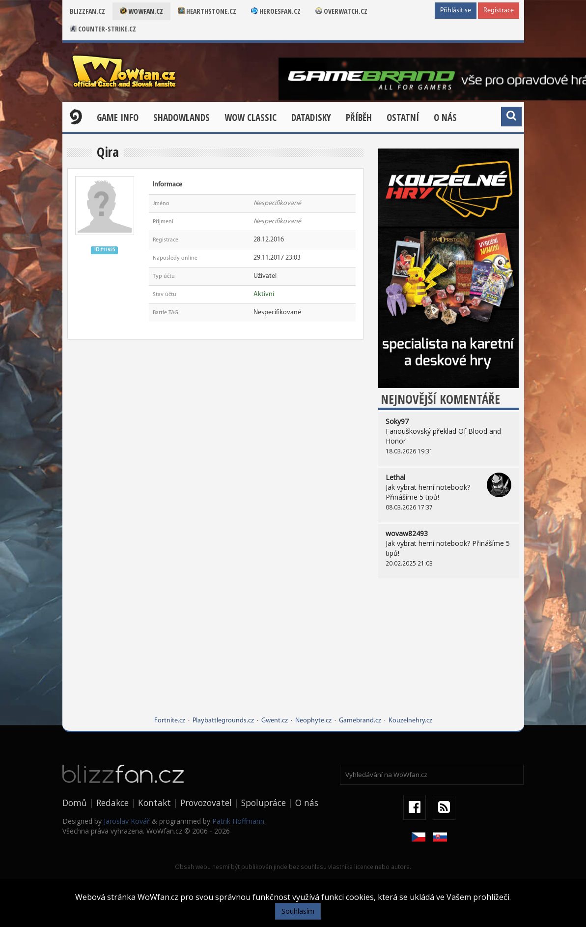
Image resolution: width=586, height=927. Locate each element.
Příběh (359, 117)
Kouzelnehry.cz (410, 720)
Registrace (498, 10)
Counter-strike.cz (103, 28)
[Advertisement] (448, 654)
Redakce (112, 802)
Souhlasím (297, 911)
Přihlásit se (455, 10)
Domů (74, 802)
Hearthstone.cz (207, 11)
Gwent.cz (274, 720)
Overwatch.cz (341, 11)
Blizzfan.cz (87, 11)
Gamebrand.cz (360, 720)
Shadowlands (181, 117)
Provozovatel (206, 802)
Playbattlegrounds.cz (223, 720)
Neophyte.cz (313, 720)
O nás (445, 117)
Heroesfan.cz (276, 11)
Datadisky (311, 117)
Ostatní (403, 117)
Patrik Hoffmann (238, 821)
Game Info (118, 117)
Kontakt (154, 802)
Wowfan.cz (141, 11)
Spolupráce (263, 802)
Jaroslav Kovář (127, 821)
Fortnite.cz (169, 720)
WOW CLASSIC (250, 117)
